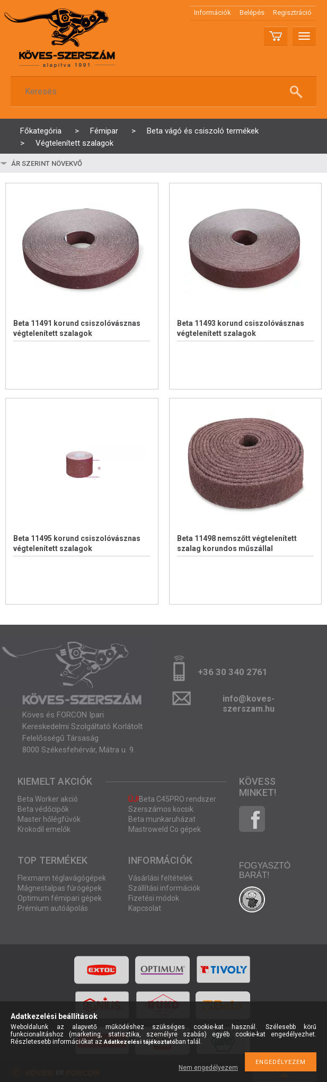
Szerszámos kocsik (160, 809)
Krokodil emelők (43, 829)
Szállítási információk (164, 888)
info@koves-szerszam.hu (249, 702)
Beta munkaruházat (162, 819)
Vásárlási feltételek (160, 878)
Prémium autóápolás (52, 908)
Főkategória (40, 131)
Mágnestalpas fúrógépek (59, 888)
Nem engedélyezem (208, 1067)
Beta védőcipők (43, 809)
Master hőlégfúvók (49, 819)
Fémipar (104, 131)
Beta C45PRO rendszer (172, 799)
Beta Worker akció (47, 799)
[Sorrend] (72, 163)
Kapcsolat (144, 908)
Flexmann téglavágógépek (61, 878)
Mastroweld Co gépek (164, 829)
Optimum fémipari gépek (59, 898)
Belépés (252, 12)
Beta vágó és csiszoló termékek (203, 131)
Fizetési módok (153, 898)
